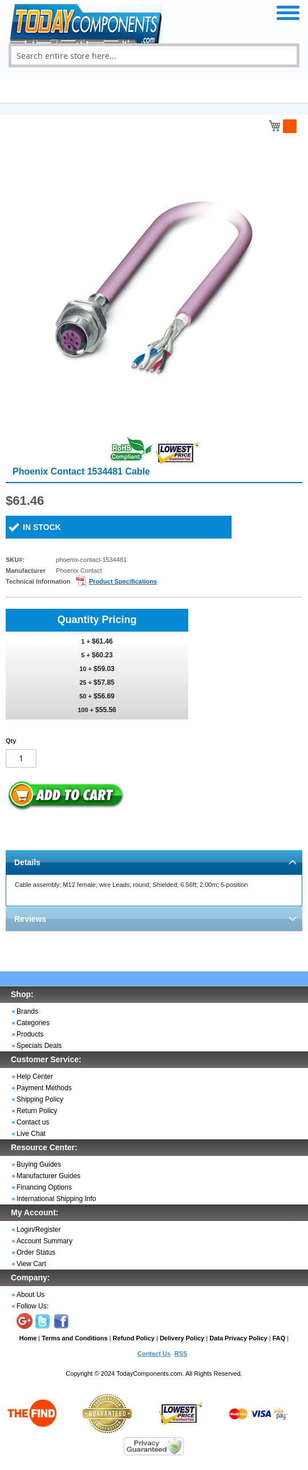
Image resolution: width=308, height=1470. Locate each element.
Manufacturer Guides (48, 1176)
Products (30, 1034)
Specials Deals (39, 1046)
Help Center (35, 1077)
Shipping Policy (40, 1099)
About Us (30, 1295)
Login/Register (38, 1230)
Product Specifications (123, 581)
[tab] (154, 862)
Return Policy (37, 1111)
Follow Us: (32, 1306)
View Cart (31, 1264)
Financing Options (44, 1187)
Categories (33, 1023)
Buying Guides (39, 1164)
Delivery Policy (182, 1338)
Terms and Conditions (74, 1338)
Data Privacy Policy (238, 1338)
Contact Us (154, 1353)
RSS (181, 1353)
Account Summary (44, 1241)
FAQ (279, 1338)
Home (28, 1338)
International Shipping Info (56, 1199)
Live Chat (31, 1134)
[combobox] (154, 55)
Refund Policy (134, 1338)
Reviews (30, 918)
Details (27, 862)
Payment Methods (44, 1088)
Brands (27, 1011)
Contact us (33, 1122)
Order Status (36, 1252)
